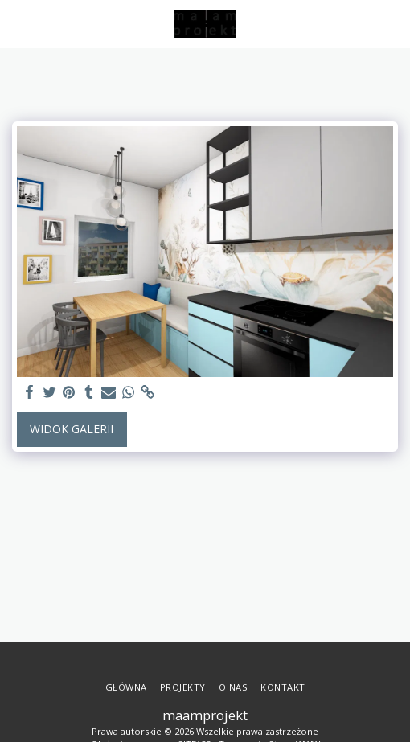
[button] (17, 22)
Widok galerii (71, 429)
